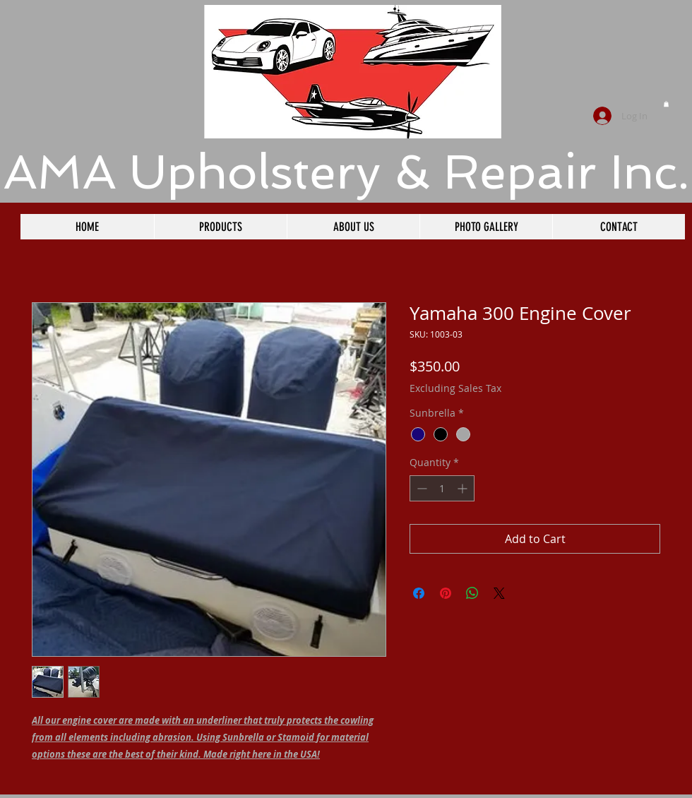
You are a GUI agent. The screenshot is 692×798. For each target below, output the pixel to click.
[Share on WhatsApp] (472, 593)
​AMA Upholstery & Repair (300, 171)
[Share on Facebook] (418, 593)
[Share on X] (499, 593)
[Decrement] (420, 488)
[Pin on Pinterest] (445, 593)
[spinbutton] (442, 488)
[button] (666, 104)
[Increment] (463, 488)
